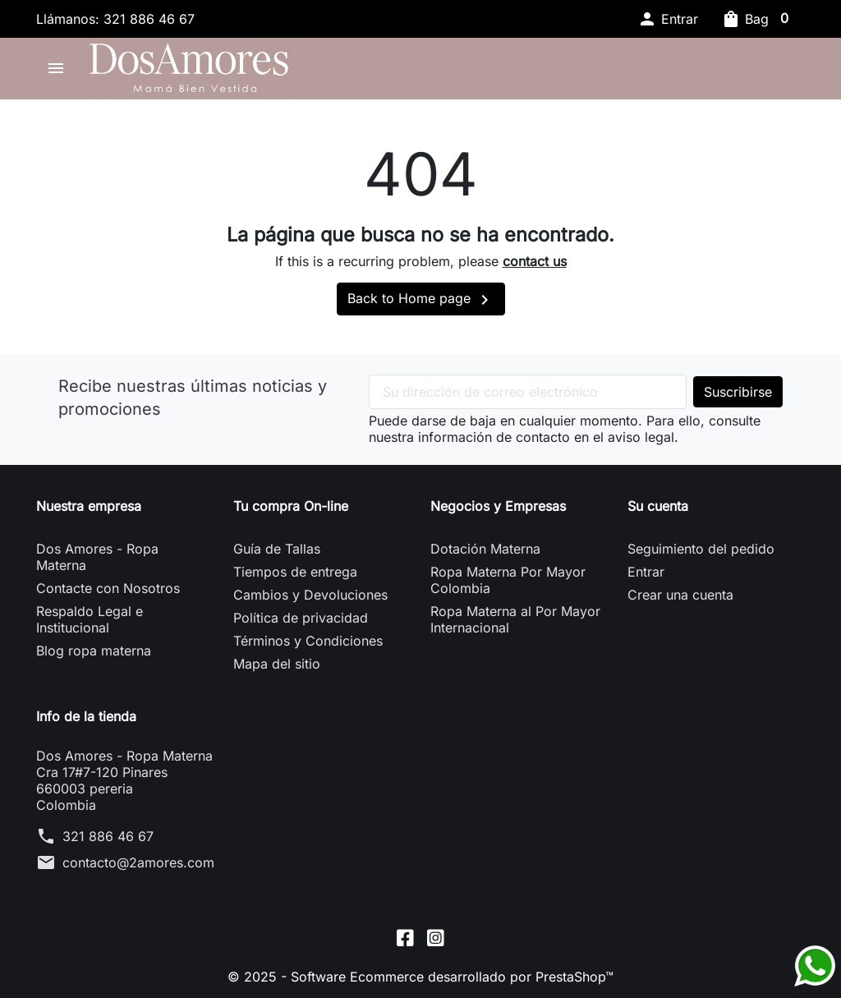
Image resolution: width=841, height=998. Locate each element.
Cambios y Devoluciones (310, 594)
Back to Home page (420, 300)
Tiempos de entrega (295, 571)
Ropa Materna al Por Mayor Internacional (515, 619)
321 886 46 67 (108, 836)
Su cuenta (657, 506)
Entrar (645, 571)
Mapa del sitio (276, 663)
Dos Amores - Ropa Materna (97, 556)
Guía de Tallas (276, 548)
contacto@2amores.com (138, 862)
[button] (667, 19)
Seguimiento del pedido (700, 548)
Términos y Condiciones (308, 640)
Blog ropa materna (93, 650)
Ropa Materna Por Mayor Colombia (508, 579)
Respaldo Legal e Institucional (89, 619)
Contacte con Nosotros (108, 588)
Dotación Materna (485, 548)
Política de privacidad (300, 617)
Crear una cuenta (680, 594)
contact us (535, 261)
